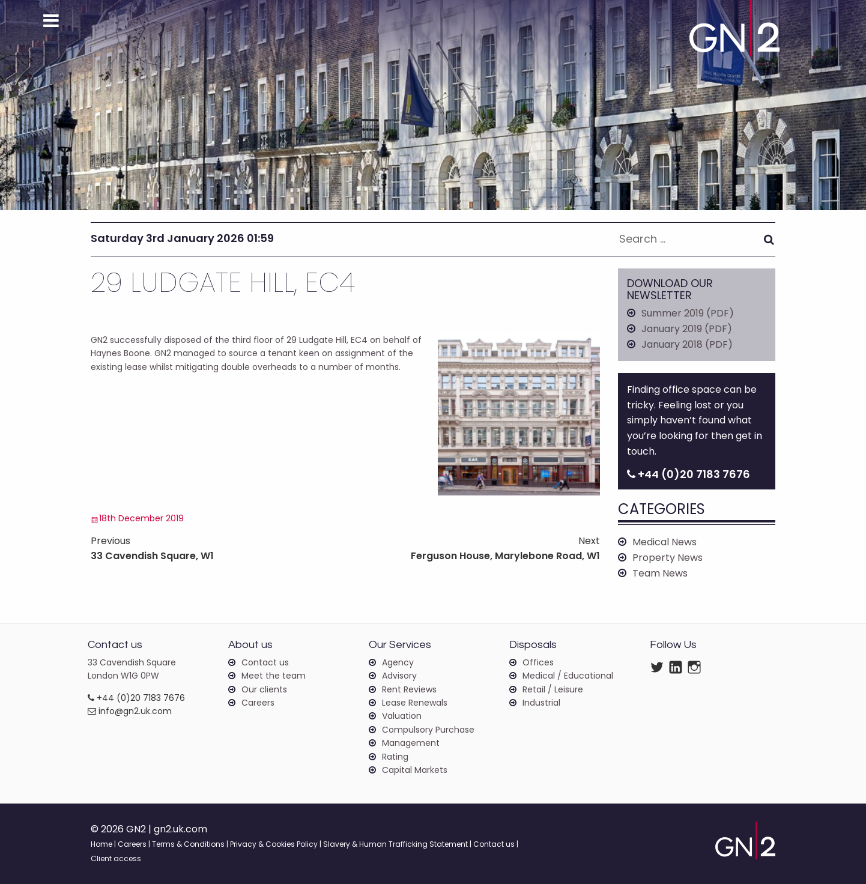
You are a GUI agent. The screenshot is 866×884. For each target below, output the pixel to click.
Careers (257, 703)
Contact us (265, 662)
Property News (667, 558)
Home (101, 844)
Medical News (664, 542)
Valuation (402, 716)
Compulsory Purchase (428, 730)
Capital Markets (414, 770)
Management (411, 743)
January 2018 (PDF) (687, 344)
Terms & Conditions (188, 844)
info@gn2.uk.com (130, 711)
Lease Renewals (414, 703)
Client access (116, 858)
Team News (660, 573)
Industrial (541, 703)
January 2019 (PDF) (686, 329)
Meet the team (273, 676)
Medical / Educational (567, 676)
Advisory (399, 676)
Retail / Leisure (552, 689)
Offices (538, 662)
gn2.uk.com (180, 829)
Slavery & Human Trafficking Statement (395, 844)
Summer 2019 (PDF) (687, 313)
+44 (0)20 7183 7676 (136, 698)
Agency (398, 662)
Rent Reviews (409, 689)
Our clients (264, 689)
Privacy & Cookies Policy (274, 844)
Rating (395, 757)
